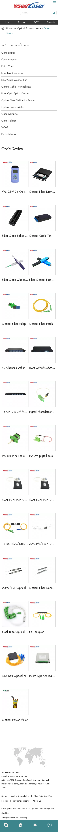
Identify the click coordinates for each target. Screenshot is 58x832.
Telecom (21, 22)
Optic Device (15, 44)
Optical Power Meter (12, 107)
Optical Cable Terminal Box (16, 87)
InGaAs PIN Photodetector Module (15, 455)
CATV (36, 22)
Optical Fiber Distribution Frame (17, 100)
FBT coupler (36, 631)
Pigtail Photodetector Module (42, 411)
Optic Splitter (8, 53)
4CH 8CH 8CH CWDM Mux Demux (15, 499)
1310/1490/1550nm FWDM (15, 543)
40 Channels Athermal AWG (15, 367)
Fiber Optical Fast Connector (42, 279)
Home (7, 22)
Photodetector (9, 134)
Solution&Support (20, 801)
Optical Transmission (28, 28)
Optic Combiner (9, 114)
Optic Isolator (8, 121)
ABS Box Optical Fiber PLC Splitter (15, 675)
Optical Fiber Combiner (42, 587)
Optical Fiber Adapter (15, 323)
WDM (4, 127)
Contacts (50, 22)
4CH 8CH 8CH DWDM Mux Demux (42, 499)
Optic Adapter (9, 59)
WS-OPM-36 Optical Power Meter (15, 191)
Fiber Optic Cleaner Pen (14, 80)
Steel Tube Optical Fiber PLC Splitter (15, 631)
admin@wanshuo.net (17, 776)
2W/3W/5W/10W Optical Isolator (42, 543)
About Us (37, 801)
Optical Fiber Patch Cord (42, 323)
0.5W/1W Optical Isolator (15, 587)
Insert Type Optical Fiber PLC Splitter (42, 675)
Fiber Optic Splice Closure (15, 93)
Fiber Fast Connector (12, 73)
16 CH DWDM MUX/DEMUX (15, 411)
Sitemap (24, 817)
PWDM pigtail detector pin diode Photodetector (42, 455)
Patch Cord (7, 66)
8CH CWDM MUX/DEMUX (42, 367)
